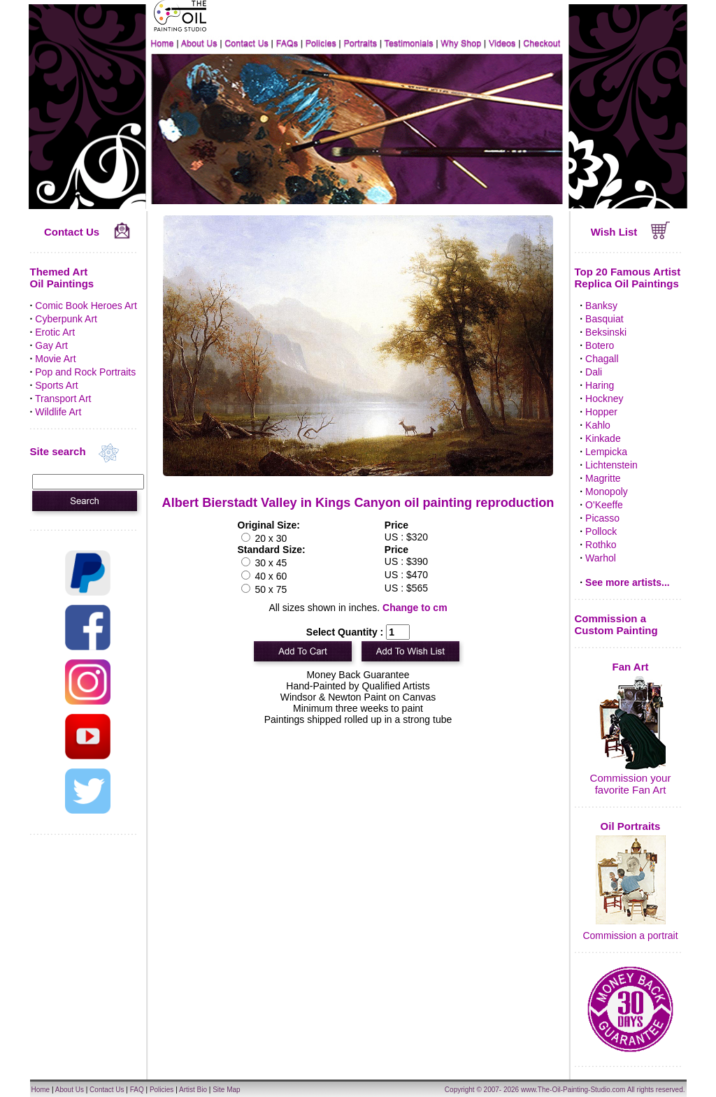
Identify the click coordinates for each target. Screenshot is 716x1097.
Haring (599, 385)
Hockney (604, 398)
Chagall (601, 358)
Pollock (601, 531)
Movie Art (55, 358)
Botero (599, 345)
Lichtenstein (611, 465)
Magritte (603, 478)
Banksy (601, 305)
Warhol (600, 558)
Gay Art (51, 345)
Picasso (602, 518)
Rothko (600, 544)
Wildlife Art (58, 411)
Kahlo (597, 425)
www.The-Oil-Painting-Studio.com (573, 1090)
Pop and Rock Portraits (85, 372)
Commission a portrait (630, 935)
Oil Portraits (631, 826)
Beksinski (605, 332)
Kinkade (603, 438)
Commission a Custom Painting (616, 624)
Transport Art (63, 398)
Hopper (601, 411)
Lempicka (606, 451)
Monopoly (606, 491)
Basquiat (604, 318)
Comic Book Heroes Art (86, 305)
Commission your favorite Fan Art (630, 784)
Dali (593, 372)
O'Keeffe (604, 504)
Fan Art (631, 667)
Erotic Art (55, 332)
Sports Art (56, 385)
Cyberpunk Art (66, 318)
